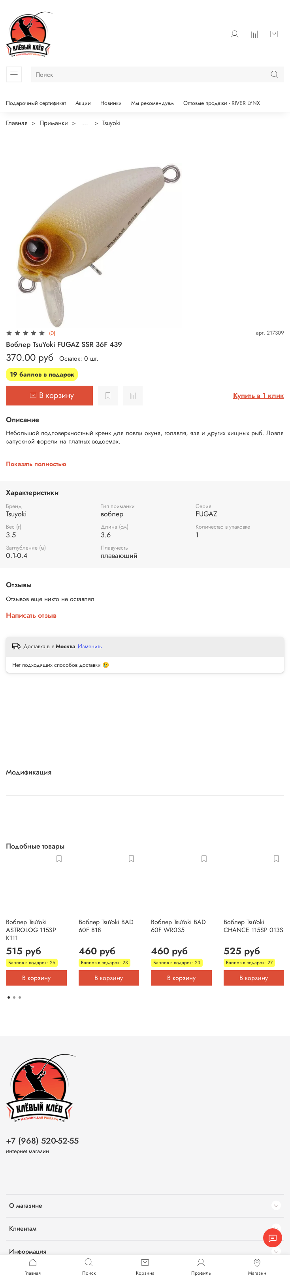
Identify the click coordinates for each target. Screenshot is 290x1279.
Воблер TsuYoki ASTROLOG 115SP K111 (31, 929)
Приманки (54, 123)
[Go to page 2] (14, 997)
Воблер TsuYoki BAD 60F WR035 (178, 925)
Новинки (111, 103)
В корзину (36, 977)
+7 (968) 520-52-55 (42, 1141)
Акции (83, 103)
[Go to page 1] (9, 997)
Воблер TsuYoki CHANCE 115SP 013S (253, 925)
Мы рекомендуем (152, 103)
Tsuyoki (111, 123)
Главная (17, 123)
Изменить (90, 646)
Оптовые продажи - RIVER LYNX (221, 103)
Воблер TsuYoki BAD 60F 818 (106, 925)
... (85, 123)
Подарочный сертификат (36, 103)
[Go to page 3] (20, 997)
